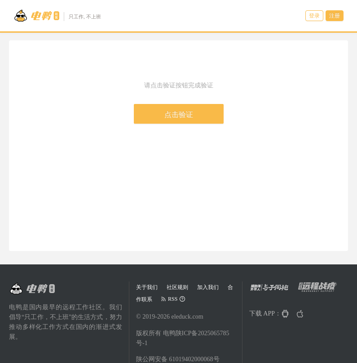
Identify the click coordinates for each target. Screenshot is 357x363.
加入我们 (208, 287)
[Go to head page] (57, 16)
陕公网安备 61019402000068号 (178, 359)
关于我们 (147, 287)
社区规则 (177, 287)
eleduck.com (187, 316)
